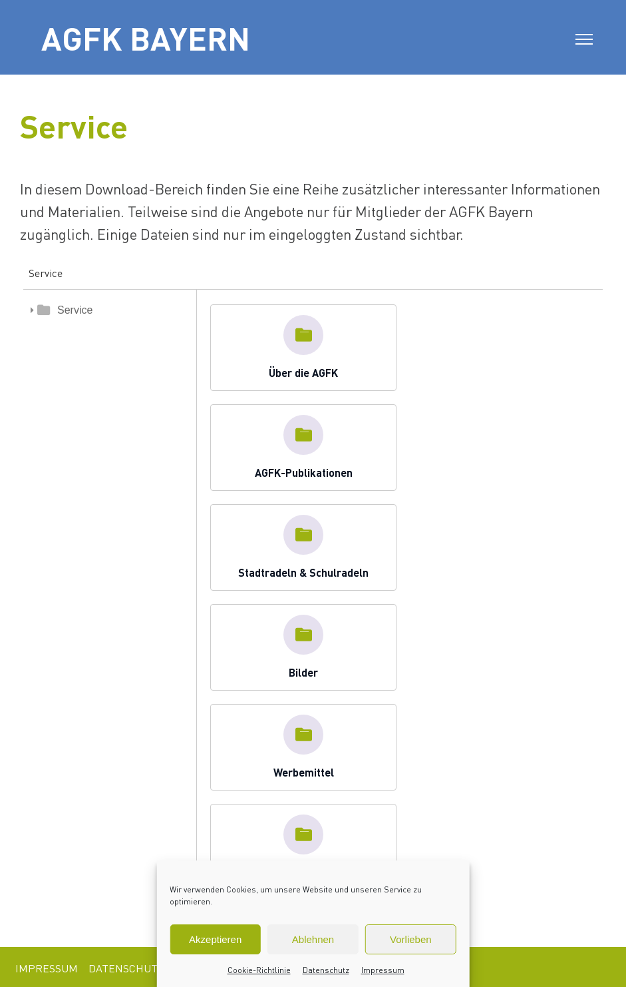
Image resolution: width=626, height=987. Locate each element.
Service (74, 310)
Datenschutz (326, 970)
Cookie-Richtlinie (259, 970)
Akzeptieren (215, 939)
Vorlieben (411, 939)
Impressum (382, 970)
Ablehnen (313, 939)
